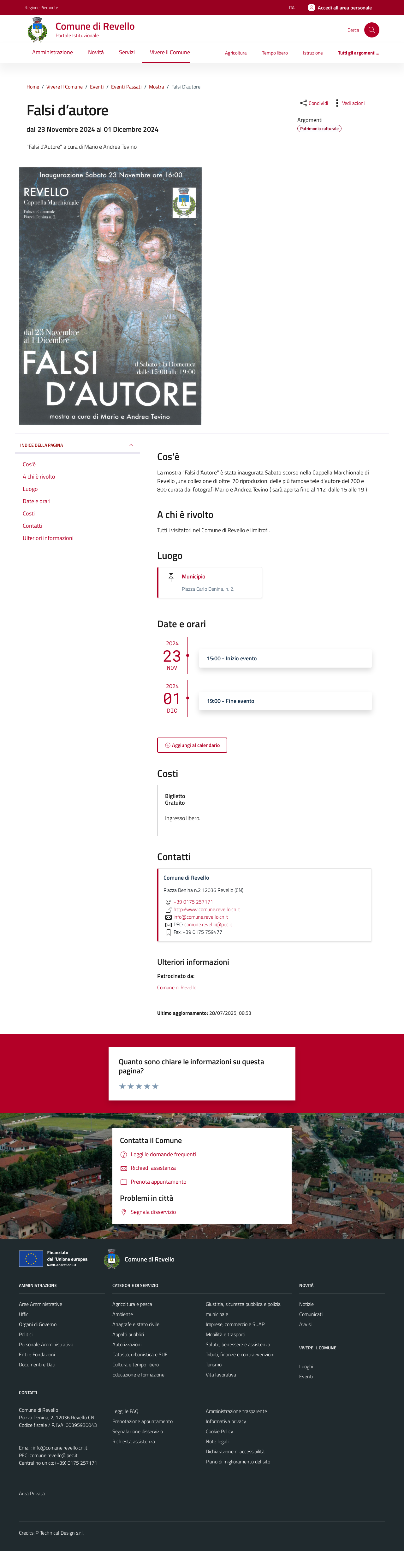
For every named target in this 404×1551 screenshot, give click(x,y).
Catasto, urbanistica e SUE (140, 1354)
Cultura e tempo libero (135, 1364)
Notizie (306, 1304)
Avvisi (305, 1324)
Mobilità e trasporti (225, 1334)
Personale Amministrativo (46, 1344)
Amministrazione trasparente (236, 1411)
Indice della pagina (77, 445)
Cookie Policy (219, 1431)
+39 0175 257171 (188, 901)
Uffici (24, 1314)
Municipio (194, 576)
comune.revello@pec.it (54, 1455)
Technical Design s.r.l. (62, 1533)
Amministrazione (52, 52)
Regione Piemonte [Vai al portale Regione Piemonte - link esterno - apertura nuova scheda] (41, 7)
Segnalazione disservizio (137, 1431)
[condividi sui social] (313, 103)
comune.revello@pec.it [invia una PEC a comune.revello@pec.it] (208, 924)
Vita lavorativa (221, 1374)
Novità (96, 52)
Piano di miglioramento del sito (238, 1461)
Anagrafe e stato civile (135, 1324)
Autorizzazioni (126, 1344)
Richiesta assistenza (133, 1441)
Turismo (214, 1364)
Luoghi (306, 1366)
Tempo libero (275, 52)
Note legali (217, 1441)
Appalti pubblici (128, 1334)
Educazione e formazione (138, 1374)
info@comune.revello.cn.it (60, 1447)
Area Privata (32, 1493)
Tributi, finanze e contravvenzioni (240, 1354)
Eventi (306, 1376)
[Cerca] (371, 29)
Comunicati (311, 1314)
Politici (26, 1334)
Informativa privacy (226, 1421)
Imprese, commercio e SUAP (235, 1324)
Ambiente (122, 1314)
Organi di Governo (37, 1324)
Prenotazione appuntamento (142, 1421)
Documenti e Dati (37, 1364)
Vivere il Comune (170, 52)
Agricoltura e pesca (132, 1304)
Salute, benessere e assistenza (238, 1344)
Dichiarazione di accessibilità (235, 1451)
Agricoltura (236, 52)
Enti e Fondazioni (37, 1354)
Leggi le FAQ (125, 1411)
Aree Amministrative (40, 1304)
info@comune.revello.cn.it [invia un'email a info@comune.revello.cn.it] (195, 917)
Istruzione (313, 52)
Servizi (127, 52)
